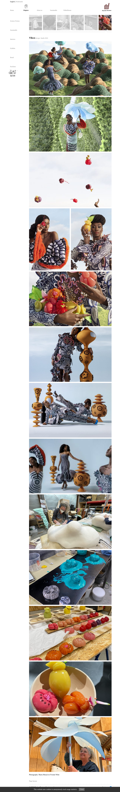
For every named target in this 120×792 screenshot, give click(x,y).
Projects (25, 10)
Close (82, 789)
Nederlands (19, 2)
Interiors (12, 39)
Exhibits (12, 48)
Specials (13, 73)
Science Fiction (15, 21)
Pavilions (13, 66)
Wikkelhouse (67, 10)
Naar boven (33, 781)
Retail (12, 57)
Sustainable (53, 10)
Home (12, 10)
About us (39, 10)
